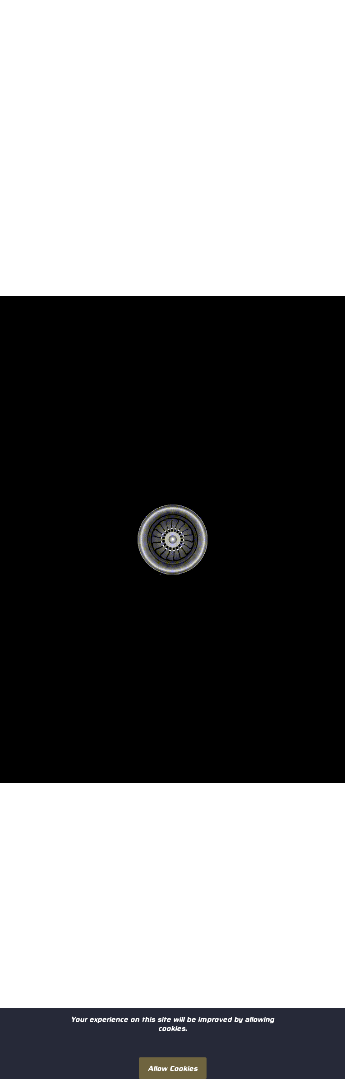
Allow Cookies (173, 1068)
